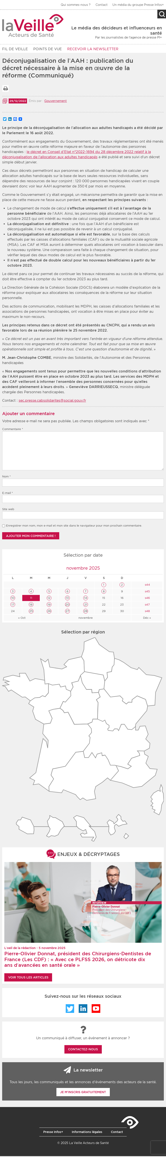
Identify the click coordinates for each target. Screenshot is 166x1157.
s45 (147, 592)
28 (85, 612)
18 (31, 605)
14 (85, 598)
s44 (147, 585)
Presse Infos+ (53, 1132)
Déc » (147, 618)
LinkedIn (83, 1009)
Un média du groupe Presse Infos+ (138, 4)
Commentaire (12, 430)
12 (49, 598)
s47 (147, 605)
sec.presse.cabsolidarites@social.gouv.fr (52, 401)
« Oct (22, 618)
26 (49, 612)
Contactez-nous (83, 1050)
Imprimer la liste (5, 89)
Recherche (161, 14)
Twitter (70, 1009)
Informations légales (87, 1132)
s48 (147, 612)
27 (67, 612)
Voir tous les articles (28, 978)
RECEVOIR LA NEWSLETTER (92, 49)
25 (31, 612)
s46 (147, 598)
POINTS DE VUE (47, 49)
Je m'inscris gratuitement (83, 1093)
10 (12, 598)
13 (67, 598)
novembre (85, 618)
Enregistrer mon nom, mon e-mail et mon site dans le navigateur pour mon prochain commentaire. (74, 526)
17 (12, 605)
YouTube (96, 1009)
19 (49, 605)
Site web (8, 510)
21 (85, 605)
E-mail (7, 493)
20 (67, 605)
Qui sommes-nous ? (76, 4)
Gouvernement (55, 101)
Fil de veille (15, 49)
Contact (102, 4)
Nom (6, 477)
